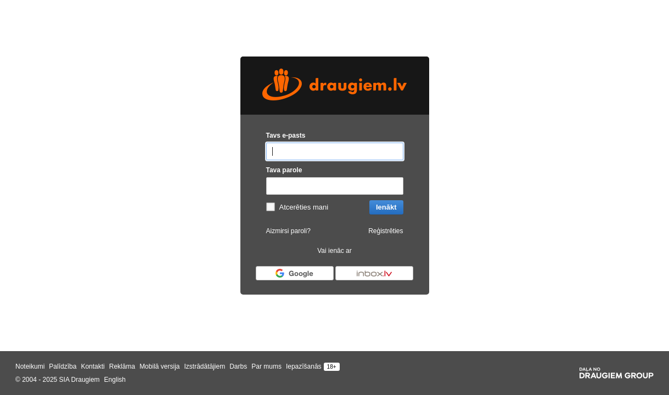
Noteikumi (29, 366)
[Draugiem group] (617, 373)
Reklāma (122, 366)
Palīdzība (62, 366)
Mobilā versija (159, 366)
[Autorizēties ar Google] (295, 273)
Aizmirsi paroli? (288, 231)
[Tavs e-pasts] (335, 152)
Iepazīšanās (304, 366)
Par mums (266, 366)
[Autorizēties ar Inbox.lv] (374, 273)
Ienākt (386, 207)
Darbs (238, 366)
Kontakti (92, 366)
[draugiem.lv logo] (334, 86)
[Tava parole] (335, 186)
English (115, 379)
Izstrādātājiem (204, 366)
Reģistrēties (385, 231)
